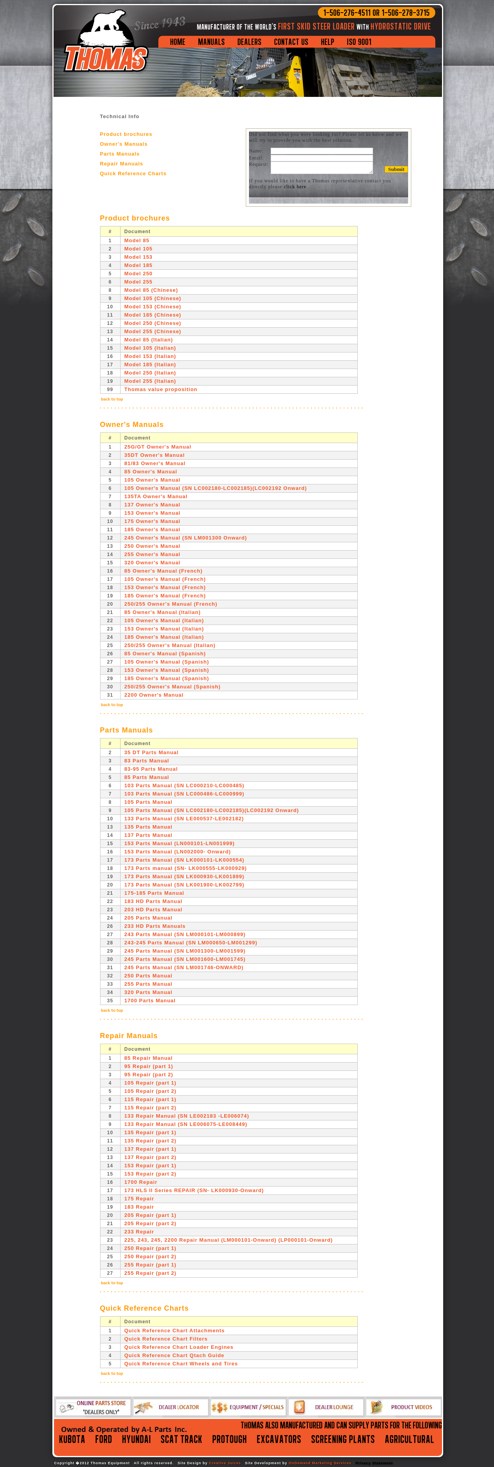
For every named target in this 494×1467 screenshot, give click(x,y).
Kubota (72, 1439)
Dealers (250, 42)
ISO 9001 (359, 42)
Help (327, 42)
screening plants (343, 1439)
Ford (103, 1439)
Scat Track (181, 1439)
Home (178, 42)
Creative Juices (225, 1463)
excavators (279, 1439)
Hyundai (136, 1439)
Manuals (211, 42)
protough (229, 1439)
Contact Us (291, 42)
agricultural (410, 1439)
